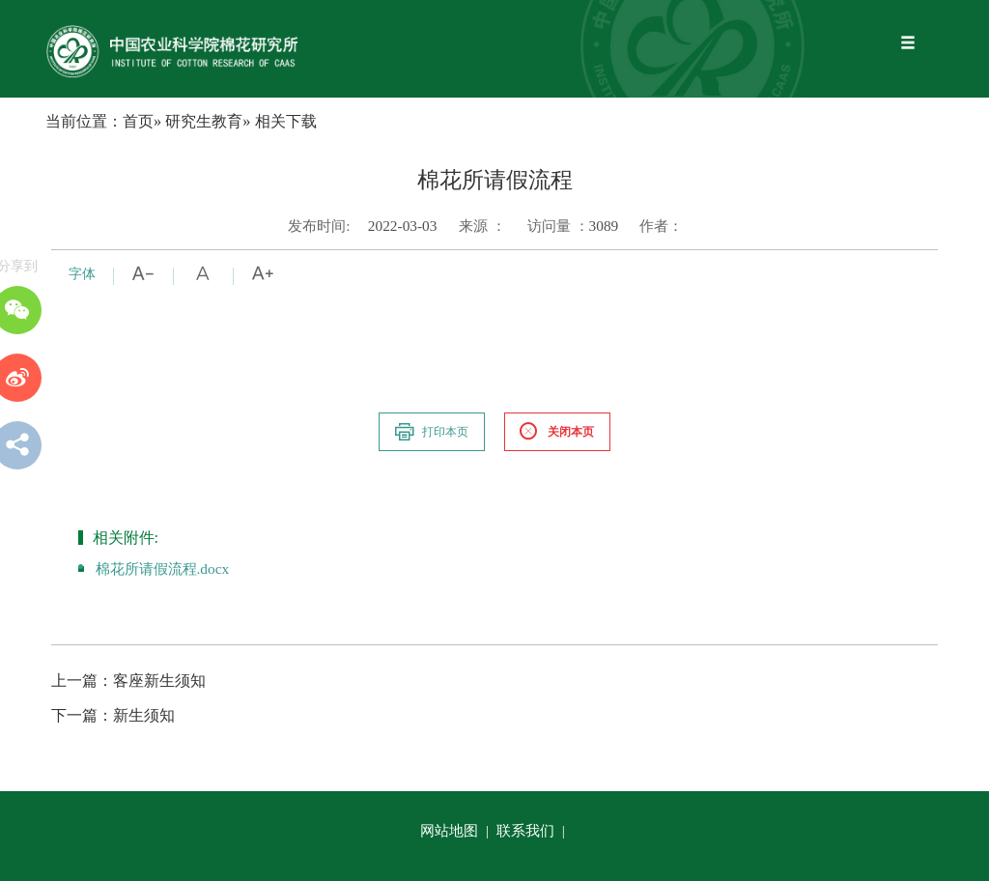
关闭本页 (556, 431)
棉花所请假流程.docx (163, 568)
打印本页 (430, 431)
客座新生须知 (128, 680)
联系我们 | (532, 830)
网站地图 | (456, 830)
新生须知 (113, 715)
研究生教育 (203, 121)
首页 (138, 121)
